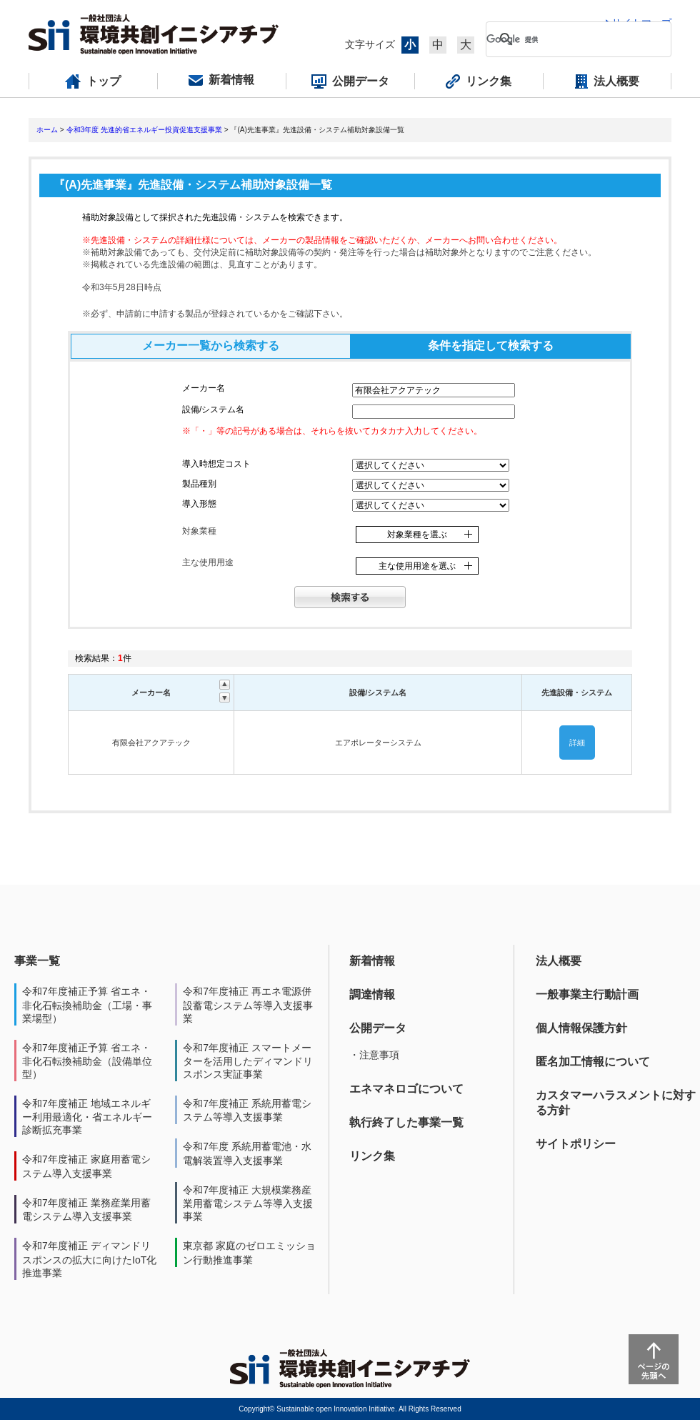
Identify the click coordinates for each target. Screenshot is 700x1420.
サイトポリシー (576, 1144)
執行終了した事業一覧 (406, 1122)
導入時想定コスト (216, 464)
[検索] (567, 39)
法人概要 (558, 961)
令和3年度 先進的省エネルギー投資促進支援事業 (144, 130)
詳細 (577, 742)
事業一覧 (37, 961)
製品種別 (199, 484)
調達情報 (372, 994)
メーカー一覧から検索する (210, 345)
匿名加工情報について (593, 1062)
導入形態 (199, 504)
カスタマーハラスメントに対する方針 (616, 1102)
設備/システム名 (213, 409)
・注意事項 (374, 1055)
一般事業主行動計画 (587, 994)
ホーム (47, 130)
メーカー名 (203, 388)
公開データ (377, 1028)
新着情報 (372, 961)
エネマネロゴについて (406, 1089)
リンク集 (372, 1156)
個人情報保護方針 (581, 1028)
